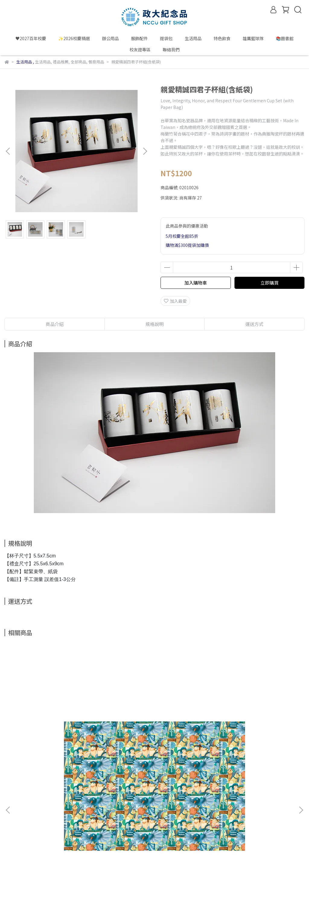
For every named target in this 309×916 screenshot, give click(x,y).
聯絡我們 (171, 49)
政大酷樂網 (15, 878)
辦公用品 (110, 38)
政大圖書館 (129, 870)
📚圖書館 (285, 38)
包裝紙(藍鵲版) (33, 737)
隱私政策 (109, 803)
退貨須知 (85, 803)
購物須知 (61, 803)
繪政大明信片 (127, 737)
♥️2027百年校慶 (30, 38)
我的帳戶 (37, 803)
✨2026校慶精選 (74, 38)
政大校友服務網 (97, 870)
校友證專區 (140, 49)
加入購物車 (195, 282)
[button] (144, 151)
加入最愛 (175, 301)
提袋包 (166, 38)
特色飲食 (222, 38)
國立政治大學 (17, 870)
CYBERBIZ (130, 901)
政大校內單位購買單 (56, 870)
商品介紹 (55, 324)
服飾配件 (139, 38)
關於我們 (13, 803)
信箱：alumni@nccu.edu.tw (32, 842)
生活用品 (193, 38)
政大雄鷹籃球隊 (162, 870)
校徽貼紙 (218, 737)
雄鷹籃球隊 (253, 38)
